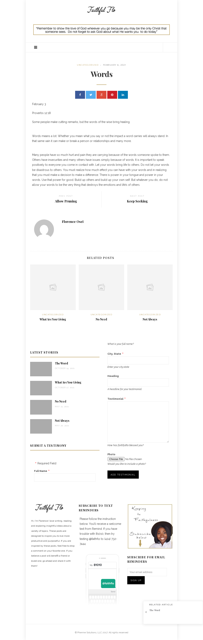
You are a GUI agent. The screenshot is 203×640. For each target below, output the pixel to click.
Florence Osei (72, 221)
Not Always (150, 319)
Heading (113, 376)
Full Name (40, 470)
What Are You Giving (53, 319)
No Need (101, 319)
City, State (114, 353)
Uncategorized (88, 65)
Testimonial (115, 398)
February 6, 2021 (114, 65)
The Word (61, 363)
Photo (111, 454)
